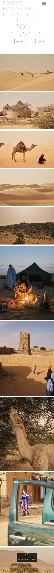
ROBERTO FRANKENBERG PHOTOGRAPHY (19, 8)
